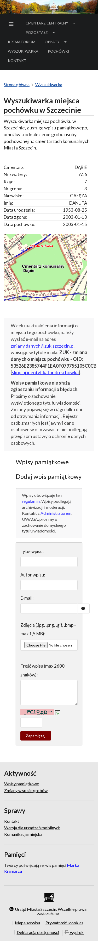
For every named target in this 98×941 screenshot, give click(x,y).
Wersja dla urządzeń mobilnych (32, 827)
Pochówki (60, 52)
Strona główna (17, 84)
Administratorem (56, 513)
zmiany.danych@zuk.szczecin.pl (42, 346)
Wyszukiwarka (23, 51)
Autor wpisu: (32, 575)
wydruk (74, 932)
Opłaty (56, 42)
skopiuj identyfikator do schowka (45, 372)
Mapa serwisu (27, 923)
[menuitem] (12, 24)
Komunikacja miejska (23, 834)
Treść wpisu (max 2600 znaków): (42, 670)
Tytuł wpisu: (32, 551)
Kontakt (17, 60)
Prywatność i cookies (64, 923)
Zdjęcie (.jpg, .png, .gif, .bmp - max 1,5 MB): (48, 629)
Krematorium (21, 42)
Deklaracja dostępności (38, 932)
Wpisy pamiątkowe (21, 783)
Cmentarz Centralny (51, 23)
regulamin (31, 501)
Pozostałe (41, 32)
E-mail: (26, 598)
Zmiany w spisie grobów (26, 790)
